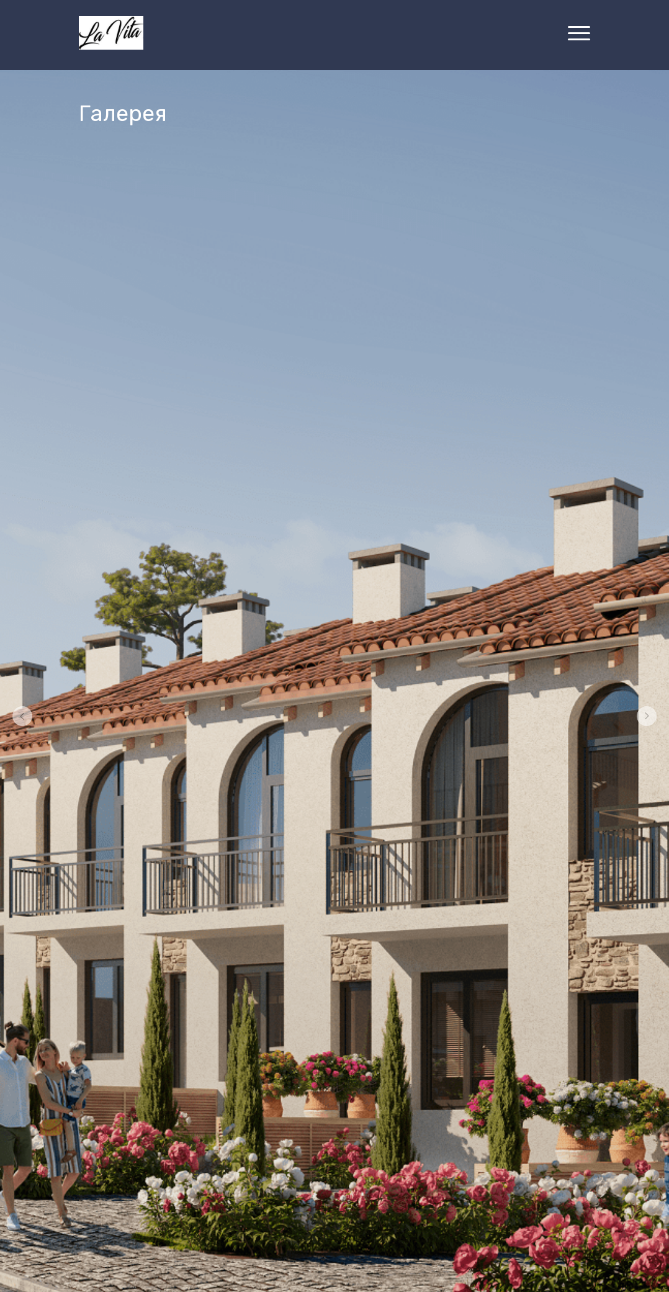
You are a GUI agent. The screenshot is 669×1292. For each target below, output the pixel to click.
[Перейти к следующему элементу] (647, 716)
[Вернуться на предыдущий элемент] (22, 716)
